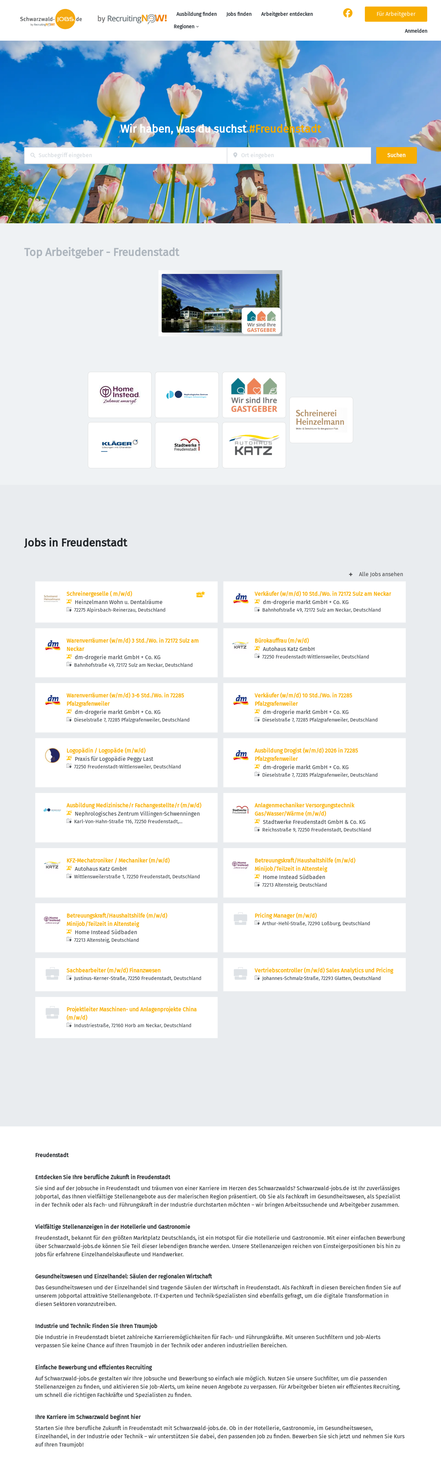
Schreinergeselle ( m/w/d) (99, 594)
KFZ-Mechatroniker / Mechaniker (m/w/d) (118, 860)
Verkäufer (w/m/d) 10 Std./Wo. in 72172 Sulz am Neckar (323, 594)
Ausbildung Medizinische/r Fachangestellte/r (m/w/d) (133, 805)
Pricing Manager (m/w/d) (286, 915)
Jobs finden (239, 14)
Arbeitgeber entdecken (287, 14)
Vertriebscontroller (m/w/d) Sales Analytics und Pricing (324, 970)
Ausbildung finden (196, 14)
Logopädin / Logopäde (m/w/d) (105, 750)
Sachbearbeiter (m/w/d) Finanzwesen (113, 970)
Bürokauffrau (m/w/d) (282, 640)
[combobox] (125, 155)
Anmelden (416, 31)
